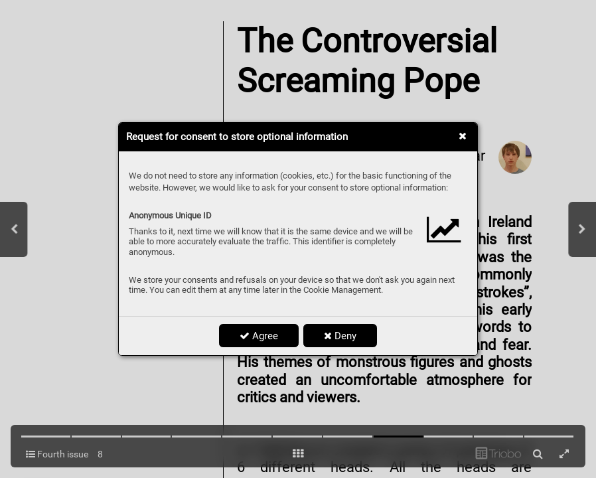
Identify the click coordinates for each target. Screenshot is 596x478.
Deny (340, 336)
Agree (259, 336)
